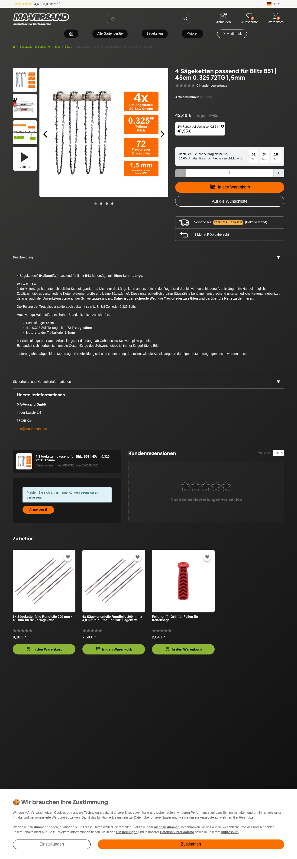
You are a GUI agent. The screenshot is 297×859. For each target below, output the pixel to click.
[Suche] (185, 18)
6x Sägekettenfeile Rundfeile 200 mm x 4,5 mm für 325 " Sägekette (43, 618)
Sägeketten (154, 33)
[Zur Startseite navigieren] (71, 34)
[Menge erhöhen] (278, 173)
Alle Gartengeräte (110, 33)
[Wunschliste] (249, 16)
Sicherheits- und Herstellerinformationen (42, 381)
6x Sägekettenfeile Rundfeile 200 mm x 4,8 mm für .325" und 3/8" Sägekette (112, 618)
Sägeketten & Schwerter (35, 46)
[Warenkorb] (275, 16)
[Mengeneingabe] (229, 173)
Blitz (58, 46)
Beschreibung (23, 257)
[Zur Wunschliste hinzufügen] (229, 201)
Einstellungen (51, 844)
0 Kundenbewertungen (213, 85)
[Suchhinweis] (113, 19)
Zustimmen (191, 844)
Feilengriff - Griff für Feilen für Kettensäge (175, 618)
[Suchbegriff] (143, 18)
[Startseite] (14, 46)
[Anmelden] (223, 19)
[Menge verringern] (180, 173)
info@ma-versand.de (32, 429)
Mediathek (232, 34)
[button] (272, 3)
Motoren (192, 33)
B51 (67, 46)
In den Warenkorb (230, 187)
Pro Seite (263, 453)
